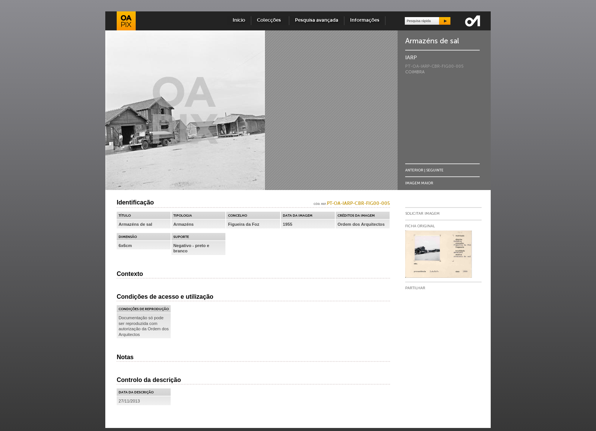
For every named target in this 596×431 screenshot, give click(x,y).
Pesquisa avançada (316, 20)
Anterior (414, 170)
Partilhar (415, 288)
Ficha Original (420, 226)
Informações (364, 20)
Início (239, 20)
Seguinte (435, 170)
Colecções (270, 20)
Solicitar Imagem (422, 213)
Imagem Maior (419, 183)
